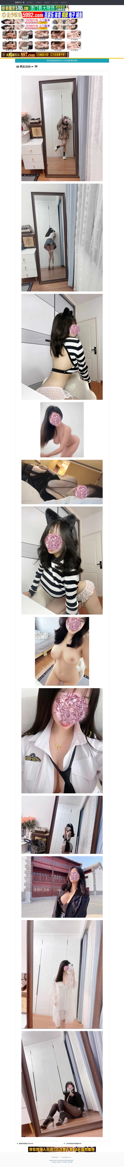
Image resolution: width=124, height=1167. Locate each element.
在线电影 (46, 2)
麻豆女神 (70, 1162)
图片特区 (30, 2)
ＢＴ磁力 (55, 2)
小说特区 (38, 2)
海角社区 (63, 2)
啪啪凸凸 (18, 2)
